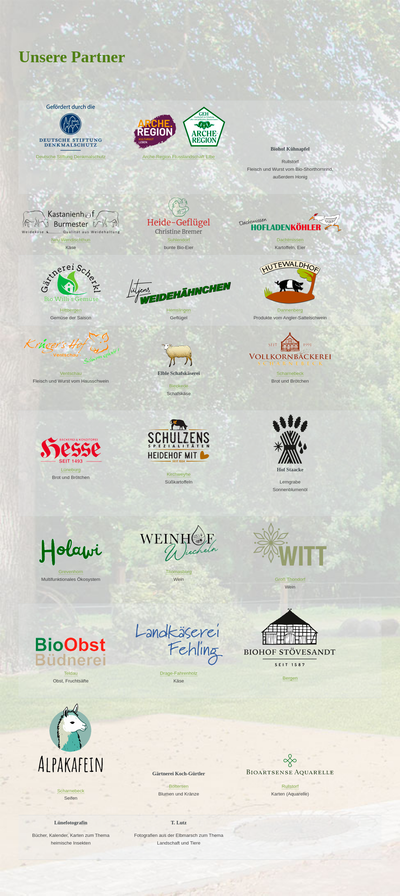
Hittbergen (71, 310)
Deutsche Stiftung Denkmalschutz (70, 156)
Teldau (71, 673)
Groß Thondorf (290, 579)
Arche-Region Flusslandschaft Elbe (178, 156)
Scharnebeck (290, 373)
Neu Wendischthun (70, 239)
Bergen (290, 678)
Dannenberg (290, 310)
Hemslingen (178, 310)
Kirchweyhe (179, 474)
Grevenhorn (70, 571)
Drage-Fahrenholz (178, 673)
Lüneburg (70, 469)
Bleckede (178, 386)
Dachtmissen (290, 239)
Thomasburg (179, 571)
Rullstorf (290, 786)
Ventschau (70, 373)
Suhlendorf (178, 239)
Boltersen (178, 786)
